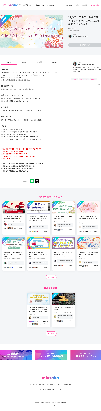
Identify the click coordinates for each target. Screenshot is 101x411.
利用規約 (42, 402)
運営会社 (85, 5)
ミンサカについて (68, 5)
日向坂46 (74, 79)
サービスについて (32, 381)
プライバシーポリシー (49, 402)
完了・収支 (54, 62)
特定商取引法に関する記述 (60, 402)
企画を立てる (40, 5)
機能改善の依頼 (69, 381)
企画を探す (50, 5)
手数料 (78, 5)
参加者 (39, 62)
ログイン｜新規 (95, 5)
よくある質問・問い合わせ (53, 381)
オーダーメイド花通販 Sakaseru (50, 386)
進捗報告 (24, 62)
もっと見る (51, 277)
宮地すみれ (93, 79)
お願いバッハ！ (84, 79)
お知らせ (41, 381)
